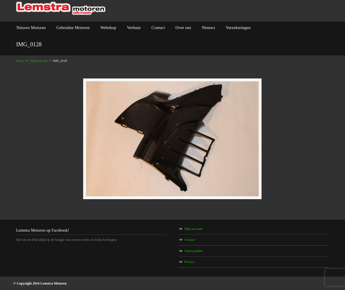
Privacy (189, 262)
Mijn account (193, 229)
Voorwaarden (193, 251)
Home (20, 60)
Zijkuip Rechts (38, 60)
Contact (189, 240)
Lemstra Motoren (61, 8)
